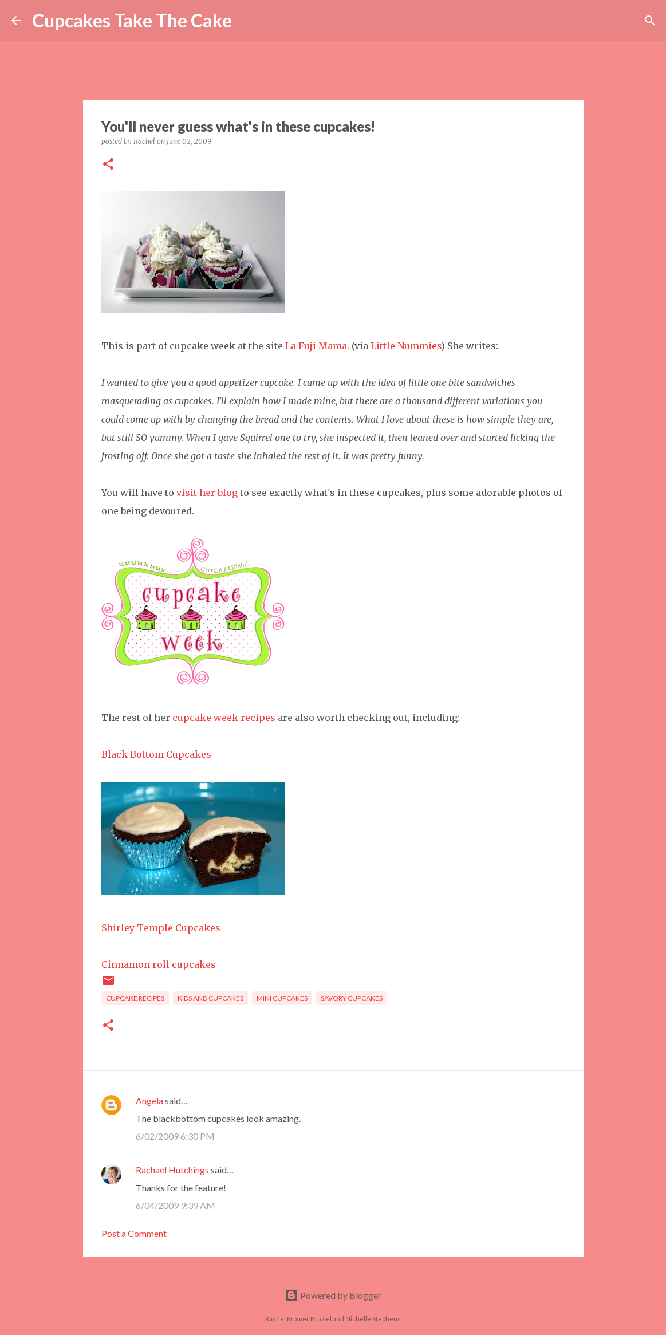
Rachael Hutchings (172, 1169)
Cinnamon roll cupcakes (158, 964)
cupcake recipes (135, 998)
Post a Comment (134, 1233)
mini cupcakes (282, 998)
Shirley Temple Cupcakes (160, 928)
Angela (149, 1100)
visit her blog (207, 492)
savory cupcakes (352, 998)
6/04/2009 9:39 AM (175, 1205)
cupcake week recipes (223, 717)
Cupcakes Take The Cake (132, 20)
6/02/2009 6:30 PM (175, 1136)
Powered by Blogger (333, 1295)
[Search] (248, 20)
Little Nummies (406, 346)
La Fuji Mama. (317, 346)
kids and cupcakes (210, 998)
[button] (108, 164)
